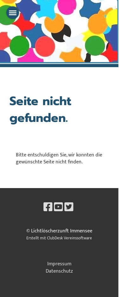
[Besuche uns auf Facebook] (47, 207)
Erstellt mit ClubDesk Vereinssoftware (59, 238)
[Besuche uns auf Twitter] (68, 207)
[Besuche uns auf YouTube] (58, 207)
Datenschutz (59, 271)
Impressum (59, 264)
